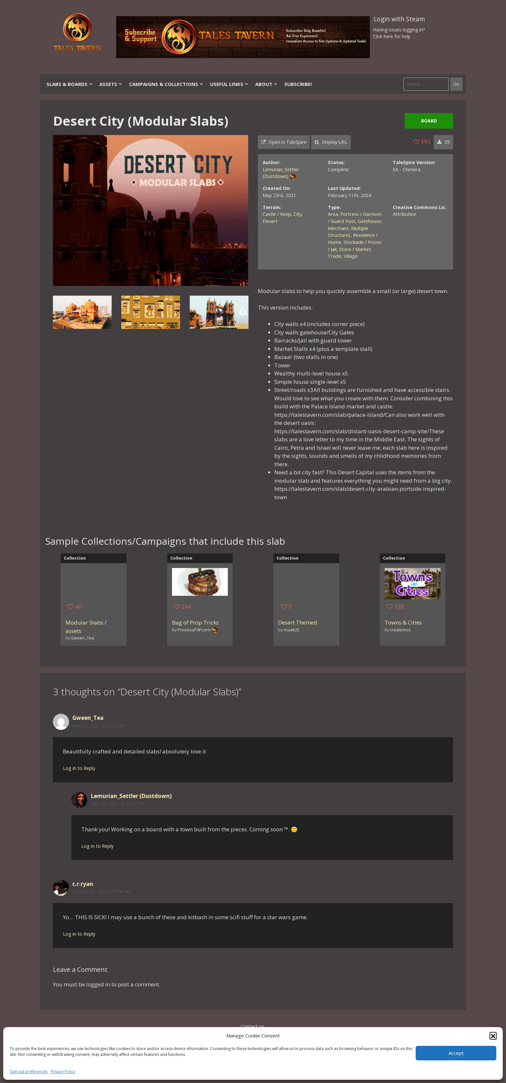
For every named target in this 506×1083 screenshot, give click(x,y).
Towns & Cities (403, 622)
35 (443, 142)
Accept (456, 1053)
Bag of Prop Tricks (195, 622)
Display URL (331, 142)
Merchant (338, 228)
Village (351, 256)
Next (242, 312)
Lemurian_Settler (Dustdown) (131, 796)
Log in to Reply (79, 768)
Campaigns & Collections (166, 84)
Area (333, 214)
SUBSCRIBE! (298, 84)
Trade (334, 256)
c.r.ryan (82, 884)
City (298, 214)
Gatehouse (369, 221)
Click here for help (391, 36)
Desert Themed (297, 622)
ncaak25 (291, 630)
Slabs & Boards (69, 84)
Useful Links (229, 84)
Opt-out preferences (28, 1071)
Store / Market (355, 249)
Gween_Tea (82, 638)
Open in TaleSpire (284, 142)
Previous (59, 312)
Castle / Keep (277, 214)
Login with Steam (399, 19)
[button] (493, 1035)
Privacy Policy (63, 1071)
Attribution (404, 214)
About (266, 84)
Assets (111, 84)
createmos (400, 630)
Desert (270, 221)
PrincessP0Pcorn (193, 630)
